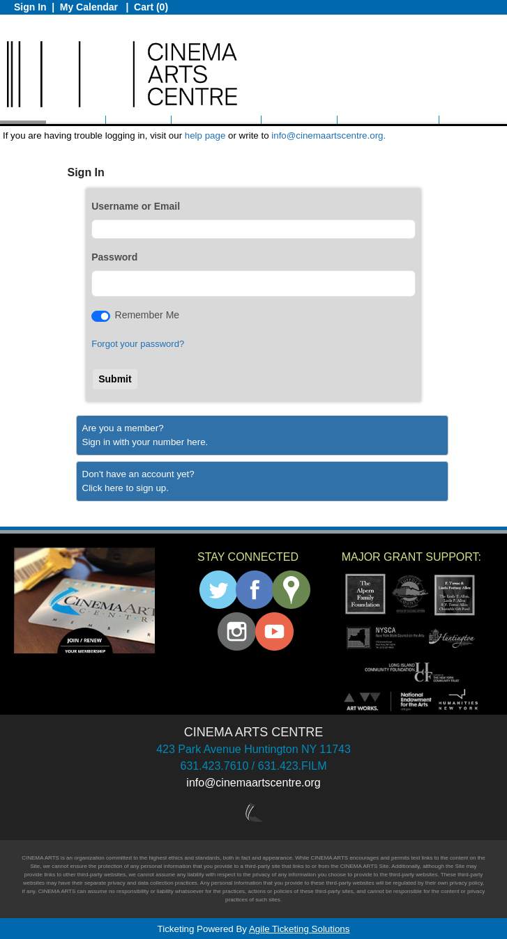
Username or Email (135, 206)
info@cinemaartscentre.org (253, 783)
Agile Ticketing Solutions (299, 929)
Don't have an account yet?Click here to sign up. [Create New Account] (138, 481)
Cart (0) (151, 7)
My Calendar (90, 7)
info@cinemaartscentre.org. (328, 135)
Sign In (30, 7)
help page (205, 135)
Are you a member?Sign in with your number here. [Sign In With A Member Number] (145, 435)
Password (114, 257)
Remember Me (147, 314)
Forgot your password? (137, 344)
